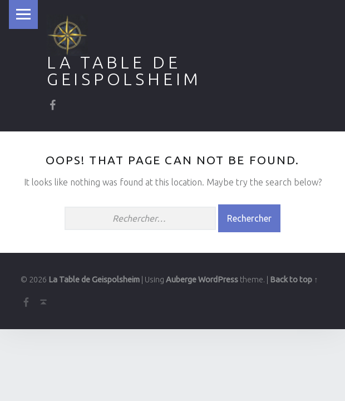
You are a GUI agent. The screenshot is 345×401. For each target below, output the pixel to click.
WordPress (218, 279)
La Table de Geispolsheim (124, 71)
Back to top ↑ (294, 279)
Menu (23, 14)
